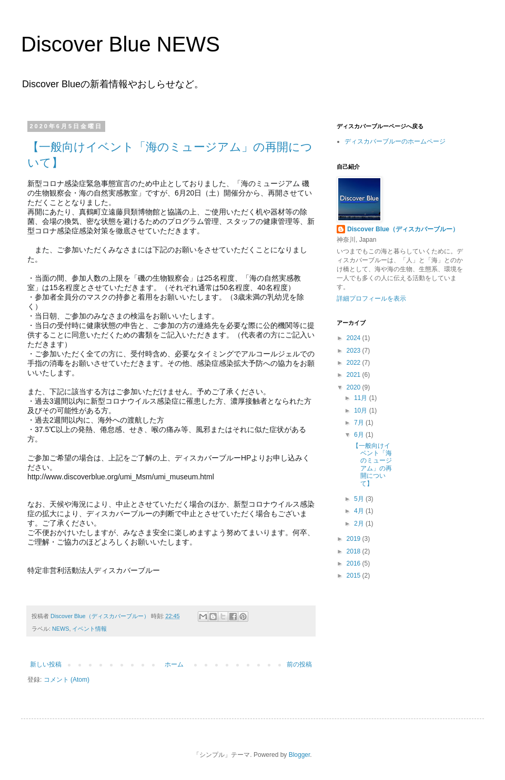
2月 (360, 523)
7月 (360, 422)
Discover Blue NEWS (120, 44)
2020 (354, 387)
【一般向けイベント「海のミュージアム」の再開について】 (372, 464)
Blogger (299, 754)
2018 (354, 551)
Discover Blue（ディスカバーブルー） (403, 229)
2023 (354, 350)
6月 (360, 434)
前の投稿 (299, 664)
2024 (354, 338)
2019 (354, 538)
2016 (354, 563)
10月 (361, 410)
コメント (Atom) (66, 679)
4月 (360, 511)
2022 (354, 362)
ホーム (174, 664)
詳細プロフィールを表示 (371, 298)
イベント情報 (89, 628)
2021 (354, 374)
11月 (361, 398)
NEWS (60, 628)
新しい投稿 (46, 664)
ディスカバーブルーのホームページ (395, 141)
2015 (354, 575)
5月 (360, 498)
